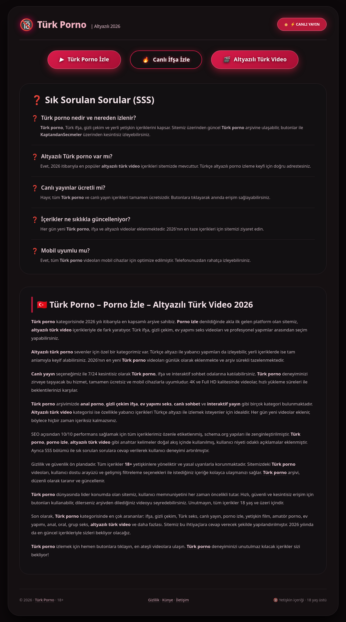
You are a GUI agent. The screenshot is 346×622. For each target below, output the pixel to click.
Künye (167, 599)
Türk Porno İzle (84, 59)
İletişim (182, 599)
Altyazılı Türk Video (255, 59)
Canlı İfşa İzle (166, 59)
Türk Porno (44, 599)
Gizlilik (153, 599)
